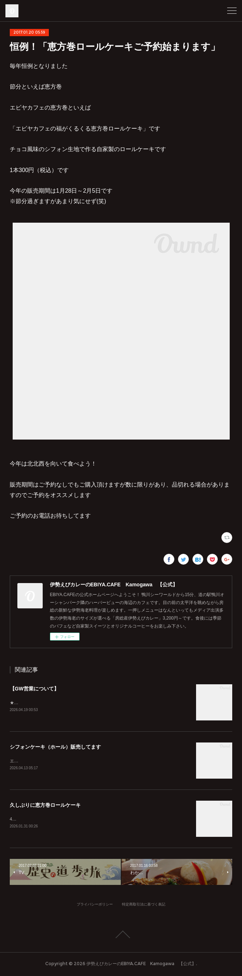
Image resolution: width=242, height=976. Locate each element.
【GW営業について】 (34, 689)
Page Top (121, 936)
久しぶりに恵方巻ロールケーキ (45, 806)
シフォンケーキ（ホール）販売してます (55, 747)
